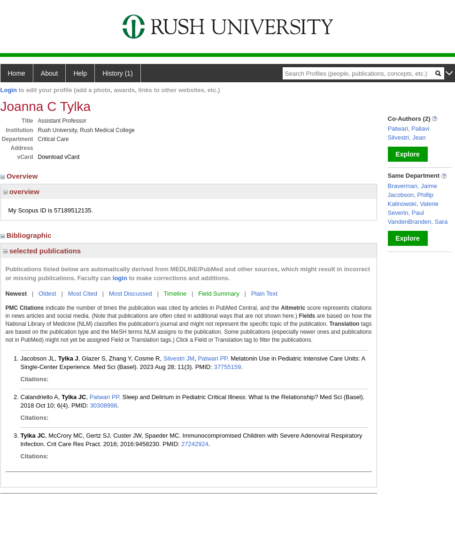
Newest (16, 293)
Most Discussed (130, 293)
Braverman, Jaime (412, 185)
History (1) (117, 73)
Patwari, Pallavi (409, 128)
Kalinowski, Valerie (413, 203)
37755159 (227, 366)
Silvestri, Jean (407, 137)
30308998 (103, 405)
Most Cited (82, 293)
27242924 (194, 444)
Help (80, 73)
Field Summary (218, 293)
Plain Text (264, 293)
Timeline (175, 293)
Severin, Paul (406, 212)
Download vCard (59, 157)
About (49, 73)
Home (16, 73)
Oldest (47, 293)
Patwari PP (212, 358)
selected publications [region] (42, 251)
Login (8, 90)
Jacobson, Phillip (411, 194)
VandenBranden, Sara (418, 221)
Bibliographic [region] (27, 235)
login (120, 278)
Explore (407, 154)
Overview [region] (20, 176)
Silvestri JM (178, 358)
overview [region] (21, 192)
